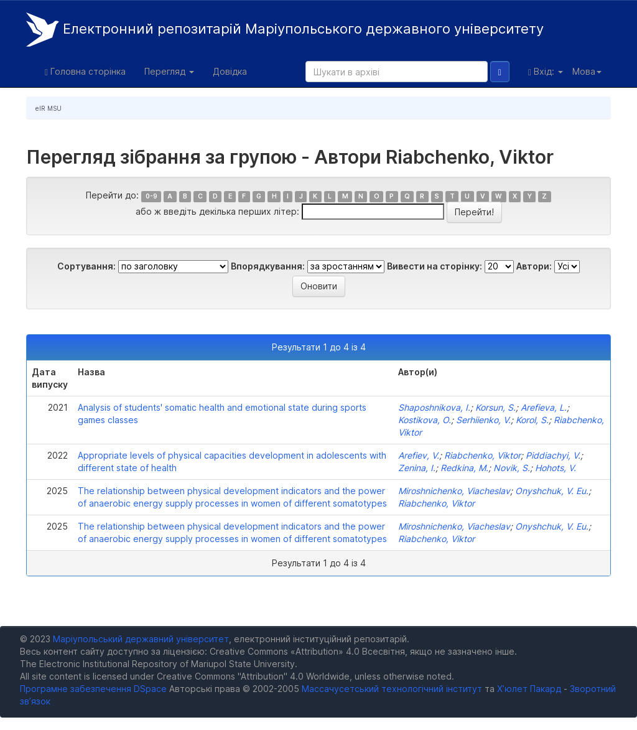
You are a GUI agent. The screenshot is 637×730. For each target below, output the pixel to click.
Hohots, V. (555, 467)
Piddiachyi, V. (553, 455)
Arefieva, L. (544, 407)
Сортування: (86, 266)
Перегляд (169, 71)
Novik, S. (511, 467)
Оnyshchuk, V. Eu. (551, 490)
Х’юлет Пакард (529, 688)
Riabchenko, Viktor (482, 455)
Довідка (230, 71)
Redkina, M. (464, 467)
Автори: (534, 266)
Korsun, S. (495, 407)
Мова (587, 71)
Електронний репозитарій (285, 29)
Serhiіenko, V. (483, 419)
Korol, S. (532, 419)
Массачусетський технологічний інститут (392, 688)
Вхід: (545, 71)
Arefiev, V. (418, 455)
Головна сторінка (85, 71)
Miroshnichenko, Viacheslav (454, 490)
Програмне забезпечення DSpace (93, 688)
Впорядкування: (268, 266)
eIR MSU (48, 108)
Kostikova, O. (424, 419)
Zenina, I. (416, 467)
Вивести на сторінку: (434, 266)
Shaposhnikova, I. (434, 407)
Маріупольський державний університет (141, 639)
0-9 (151, 196)
